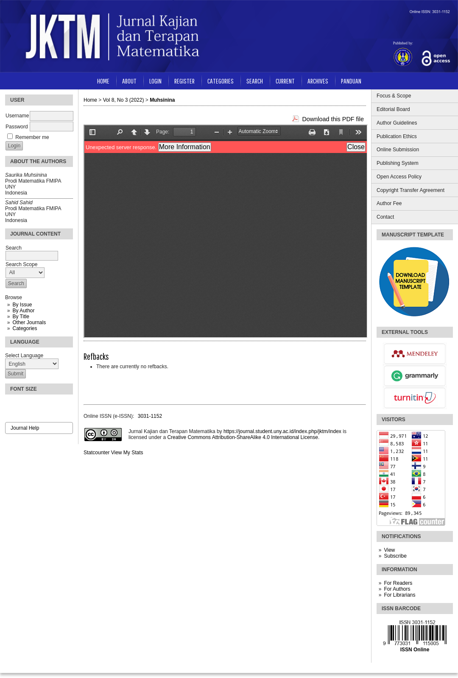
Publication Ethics (397, 136)
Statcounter (96, 453)
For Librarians (399, 595)
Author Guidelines (397, 123)
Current (285, 81)
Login (155, 81)
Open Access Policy (399, 177)
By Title (20, 317)
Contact (385, 217)
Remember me (32, 137)
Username (17, 116)
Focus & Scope (394, 96)
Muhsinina (162, 100)
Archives (317, 81)
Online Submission (398, 150)
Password (17, 127)
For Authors (397, 589)
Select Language (24, 355)
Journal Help (25, 428)
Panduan (351, 81)
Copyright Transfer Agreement (410, 190)
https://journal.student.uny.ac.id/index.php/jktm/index (282, 431)
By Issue (22, 305)
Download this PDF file (333, 119)
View (389, 550)
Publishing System (398, 163)
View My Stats (127, 453)
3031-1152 (150, 416)
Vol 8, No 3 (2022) (123, 100)
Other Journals (29, 322)
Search (254, 81)
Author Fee (389, 203)
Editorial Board (393, 109)
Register (184, 81)
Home (103, 81)
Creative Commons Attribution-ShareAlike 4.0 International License (242, 437)
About (129, 81)
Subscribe (395, 556)
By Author (23, 311)
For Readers (398, 583)
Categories (24, 328)
